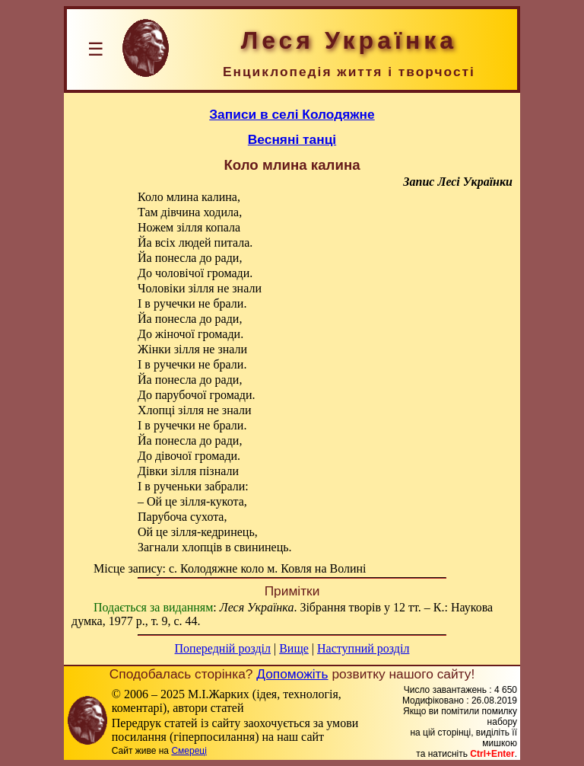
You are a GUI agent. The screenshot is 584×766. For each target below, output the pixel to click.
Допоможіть (292, 673)
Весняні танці (292, 139)
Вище (294, 648)
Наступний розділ (363, 648)
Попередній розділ (223, 648)
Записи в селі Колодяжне (291, 114)
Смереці (188, 750)
